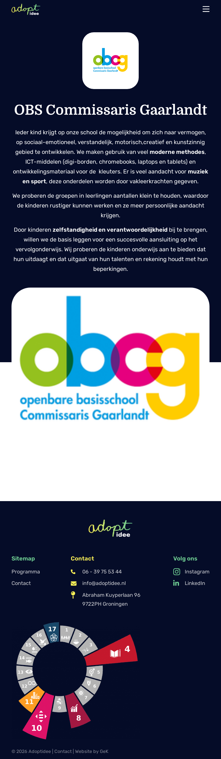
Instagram (191, 572)
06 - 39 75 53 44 (96, 572)
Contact (21, 583)
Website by (91, 751)
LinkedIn (189, 583)
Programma (26, 572)
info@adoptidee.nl (98, 583)
